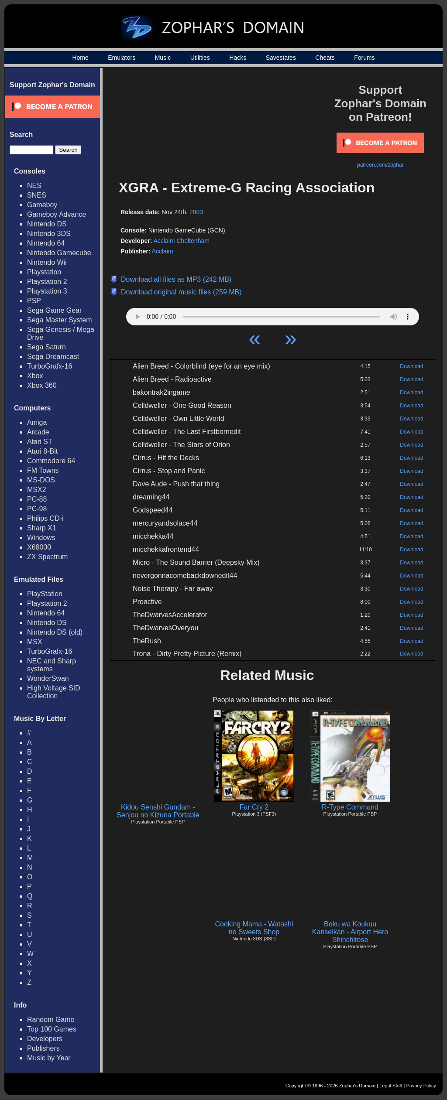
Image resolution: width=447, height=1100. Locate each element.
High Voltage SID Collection (53, 692)
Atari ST (39, 441)
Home (80, 57)
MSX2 (36, 489)
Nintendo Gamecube (59, 252)
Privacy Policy (421, 1085)
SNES (36, 195)
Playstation (44, 272)
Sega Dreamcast (53, 356)
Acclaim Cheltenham (181, 240)
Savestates (281, 57)
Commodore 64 (51, 461)
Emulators (121, 57)
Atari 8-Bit (42, 451)
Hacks (237, 57)
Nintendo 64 (46, 243)
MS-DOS (41, 480)
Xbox (35, 375)
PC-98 (37, 508)
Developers (44, 1038)
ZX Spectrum (47, 556)
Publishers (43, 1048)
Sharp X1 (41, 528)
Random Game (51, 1019)
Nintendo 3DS (49, 233)
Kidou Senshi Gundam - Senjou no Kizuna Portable (158, 811)
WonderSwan (48, 678)
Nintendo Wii (47, 262)
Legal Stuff (390, 1085)
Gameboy (42, 204)
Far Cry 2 (254, 807)
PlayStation (44, 594)
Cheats (324, 57)
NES (34, 185)
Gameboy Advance (56, 214)
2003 (196, 211)
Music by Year (49, 1058)
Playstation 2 (47, 281)
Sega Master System (59, 320)
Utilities (200, 57)
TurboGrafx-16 (49, 366)
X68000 (39, 547)
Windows (41, 537)
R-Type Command (350, 807)
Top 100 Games (51, 1029)
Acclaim (162, 251)
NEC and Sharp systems (51, 665)
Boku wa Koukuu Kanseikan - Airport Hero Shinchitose (350, 931)
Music (163, 57)
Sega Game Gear (54, 310)
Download (411, 366)
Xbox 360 (42, 385)
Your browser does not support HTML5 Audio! (272, 314)
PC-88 (37, 499)
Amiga (37, 422)
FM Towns (43, 470)
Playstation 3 (47, 291)
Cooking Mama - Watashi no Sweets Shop (254, 928)
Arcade (38, 432)
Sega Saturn (46, 347)
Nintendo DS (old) (55, 632)
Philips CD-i (45, 518)
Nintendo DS (47, 224)
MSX (34, 642)
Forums (364, 57)
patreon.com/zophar (380, 165)
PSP (34, 300)
